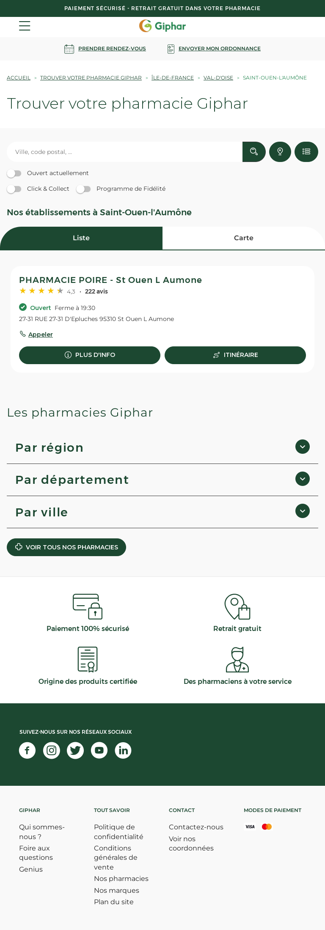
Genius (31, 869)
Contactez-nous (196, 827)
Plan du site (114, 902)
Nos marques (116, 890)
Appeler (40, 334)
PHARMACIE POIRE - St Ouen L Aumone (110, 280)
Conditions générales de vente (116, 857)
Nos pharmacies (121, 879)
